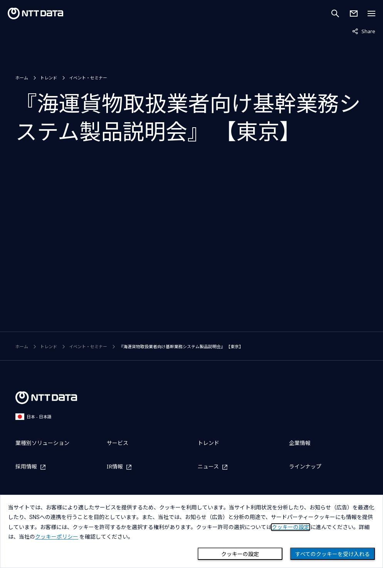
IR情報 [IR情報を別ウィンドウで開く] (115, 467)
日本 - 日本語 (33, 416)
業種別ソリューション (42, 443)
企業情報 (300, 443)
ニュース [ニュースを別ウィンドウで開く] (208, 467)
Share (363, 31)
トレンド (48, 78)
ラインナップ (305, 466)
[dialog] (191, 531)
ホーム (21, 78)
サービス (117, 443)
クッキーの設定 (240, 554)
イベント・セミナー (88, 78)
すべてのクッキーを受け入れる (332, 554)
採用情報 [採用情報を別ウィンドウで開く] (26, 467)
